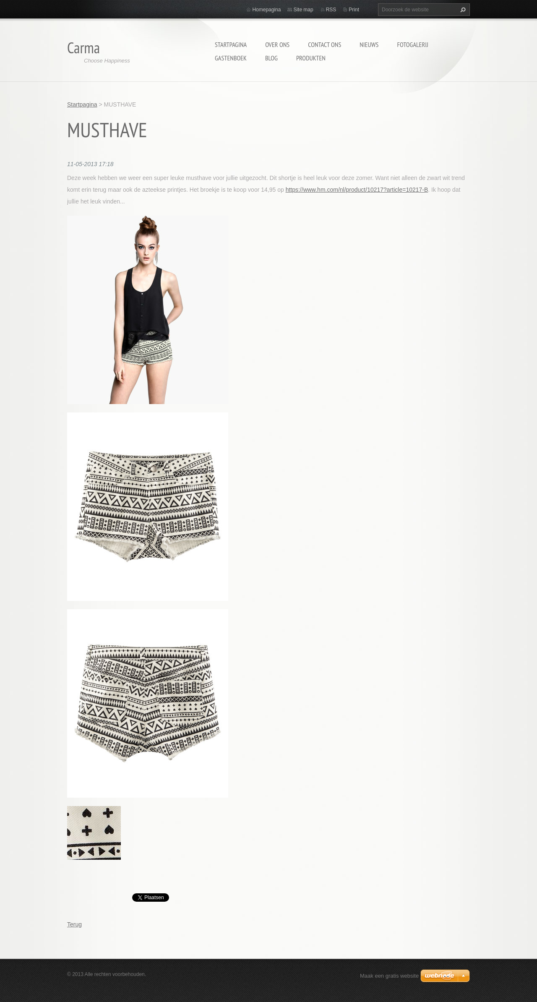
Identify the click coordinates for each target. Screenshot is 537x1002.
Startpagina (231, 44)
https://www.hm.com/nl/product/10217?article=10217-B (357, 189)
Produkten (311, 58)
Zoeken (462, 9)
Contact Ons (324, 44)
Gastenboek (231, 58)
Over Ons (277, 44)
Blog (271, 58)
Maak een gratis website (389, 976)
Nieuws (369, 44)
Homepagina (266, 10)
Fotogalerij (412, 44)
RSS (331, 10)
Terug (74, 924)
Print (354, 10)
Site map (303, 10)
